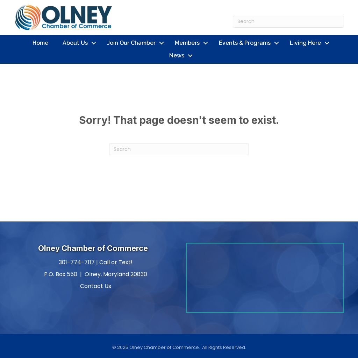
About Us (75, 43)
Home (40, 43)
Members (187, 43)
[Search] (288, 22)
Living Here (305, 43)
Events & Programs (245, 43)
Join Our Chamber (131, 43)
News (176, 55)
